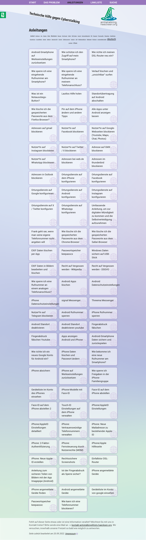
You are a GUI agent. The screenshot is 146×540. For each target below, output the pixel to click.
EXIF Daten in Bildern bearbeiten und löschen (42, 269)
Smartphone (32, 39)
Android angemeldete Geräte (73, 491)
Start (32, 2)
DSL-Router (64, 36)
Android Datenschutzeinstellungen (104, 283)
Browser (59, 36)
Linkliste (96, 2)
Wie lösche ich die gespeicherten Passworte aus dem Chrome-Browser (72, 237)
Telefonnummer (66, 39)
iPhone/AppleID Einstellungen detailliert (39, 427)
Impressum (70, 533)
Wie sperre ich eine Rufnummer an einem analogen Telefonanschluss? (41, 286)
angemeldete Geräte (102, 39)
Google (79, 36)
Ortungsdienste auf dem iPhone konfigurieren (72, 178)
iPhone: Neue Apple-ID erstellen (42, 460)
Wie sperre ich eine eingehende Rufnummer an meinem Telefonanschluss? (72, 78)
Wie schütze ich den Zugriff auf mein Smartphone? (72, 56)
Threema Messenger (103, 300)
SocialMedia (39, 39)
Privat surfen (101, 36)
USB (76, 39)
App (41, 36)
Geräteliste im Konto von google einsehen (103, 491)
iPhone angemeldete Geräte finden (42, 491)
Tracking (73, 39)
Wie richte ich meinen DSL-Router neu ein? (103, 54)
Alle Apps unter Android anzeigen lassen (101, 112)
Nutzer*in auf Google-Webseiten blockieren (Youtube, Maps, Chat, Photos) (103, 133)
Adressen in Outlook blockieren (42, 176)
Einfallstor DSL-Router (100, 460)
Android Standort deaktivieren (40, 326)
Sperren (44, 39)
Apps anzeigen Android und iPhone (72, 338)
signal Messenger (71, 300)
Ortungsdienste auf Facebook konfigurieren (102, 178)
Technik (60, 39)
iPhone (75, 43)
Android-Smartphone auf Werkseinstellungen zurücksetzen (42, 57)
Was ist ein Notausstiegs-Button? (38, 97)
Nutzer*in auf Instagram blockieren (42, 148)
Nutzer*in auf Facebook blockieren (73, 129)
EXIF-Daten (74, 36)
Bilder (48, 36)
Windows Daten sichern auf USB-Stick (100, 254)
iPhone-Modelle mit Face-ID (72, 391)
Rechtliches (112, 36)
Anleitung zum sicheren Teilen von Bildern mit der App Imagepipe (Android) (42, 476)
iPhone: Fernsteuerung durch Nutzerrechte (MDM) (73, 446)
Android (32, 36)
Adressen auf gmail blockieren (41, 129)
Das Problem (52, 2)
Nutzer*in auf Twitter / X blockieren (72, 148)
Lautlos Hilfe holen (72, 93)
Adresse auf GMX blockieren (101, 148)
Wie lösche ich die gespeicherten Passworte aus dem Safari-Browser (102, 237)
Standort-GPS (55, 39)
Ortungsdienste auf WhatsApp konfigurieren (72, 209)
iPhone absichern (40, 370)
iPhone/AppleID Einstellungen (100, 406)
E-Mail (69, 36)
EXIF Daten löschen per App (41, 252)
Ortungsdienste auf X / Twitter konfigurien (42, 207)
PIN (91, 36)
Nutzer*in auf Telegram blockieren (42, 314)
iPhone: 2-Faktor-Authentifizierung (40, 444)
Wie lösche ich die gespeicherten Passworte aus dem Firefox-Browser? (41, 114)
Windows (94, 39)
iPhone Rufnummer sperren (102, 314)
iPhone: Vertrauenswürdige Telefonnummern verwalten (72, 429)
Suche (113, 2)
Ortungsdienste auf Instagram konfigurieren (102, 193)
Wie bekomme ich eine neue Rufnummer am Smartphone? (101, 357)
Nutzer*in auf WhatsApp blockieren (42, 160)
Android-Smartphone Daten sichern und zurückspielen (103, 340)
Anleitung (37, 36)
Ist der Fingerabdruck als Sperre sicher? (73, 472)
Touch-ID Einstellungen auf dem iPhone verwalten (71, 410)
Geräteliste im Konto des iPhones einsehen (42, 393)
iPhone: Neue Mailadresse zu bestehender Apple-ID (102, 429)
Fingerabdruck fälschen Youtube (40, 338)
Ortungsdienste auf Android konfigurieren (72, 193)
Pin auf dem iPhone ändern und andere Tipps (72, 112)
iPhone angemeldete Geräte (103, 472)
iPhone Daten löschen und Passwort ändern (71, 355)
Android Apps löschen (69, 283)
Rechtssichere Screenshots (69, 460)
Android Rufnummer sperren (72, 314)
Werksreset (89, 39)
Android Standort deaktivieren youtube (73, 326)
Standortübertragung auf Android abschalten (103, 97)
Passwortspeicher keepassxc (41, 503)
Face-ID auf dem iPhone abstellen (101, 391)
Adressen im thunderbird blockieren (98, 162)
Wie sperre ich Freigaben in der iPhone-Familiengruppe (100, 376)
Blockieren (54, 36)
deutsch (111, 39)
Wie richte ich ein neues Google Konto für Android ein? (42, 355)
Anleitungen (75, 2)
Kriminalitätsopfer (86, 36)
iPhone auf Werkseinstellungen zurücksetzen (72, 374)
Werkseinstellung (82, 39)
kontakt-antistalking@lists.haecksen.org (92, 525)
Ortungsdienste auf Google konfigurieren (42, 191)
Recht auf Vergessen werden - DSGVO (103, 267)
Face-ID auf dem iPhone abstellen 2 (41, 406)
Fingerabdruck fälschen (99, 326)
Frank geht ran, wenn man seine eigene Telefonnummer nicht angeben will (42, 237)
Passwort (95, 36)
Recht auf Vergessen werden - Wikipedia (73, 267)
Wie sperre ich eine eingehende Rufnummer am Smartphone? (41, 76)
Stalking (49, 39)
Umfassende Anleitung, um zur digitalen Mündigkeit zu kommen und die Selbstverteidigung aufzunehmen (102, 214)
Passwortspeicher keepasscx (71, 252)
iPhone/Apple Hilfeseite (99, 444)
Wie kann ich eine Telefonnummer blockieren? (71, 505)
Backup (45, 36)
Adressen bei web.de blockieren (73, 160)
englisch (70, 43)
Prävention (106, 36)
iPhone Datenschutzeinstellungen (44, 302)
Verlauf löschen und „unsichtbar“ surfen (102, 72)
